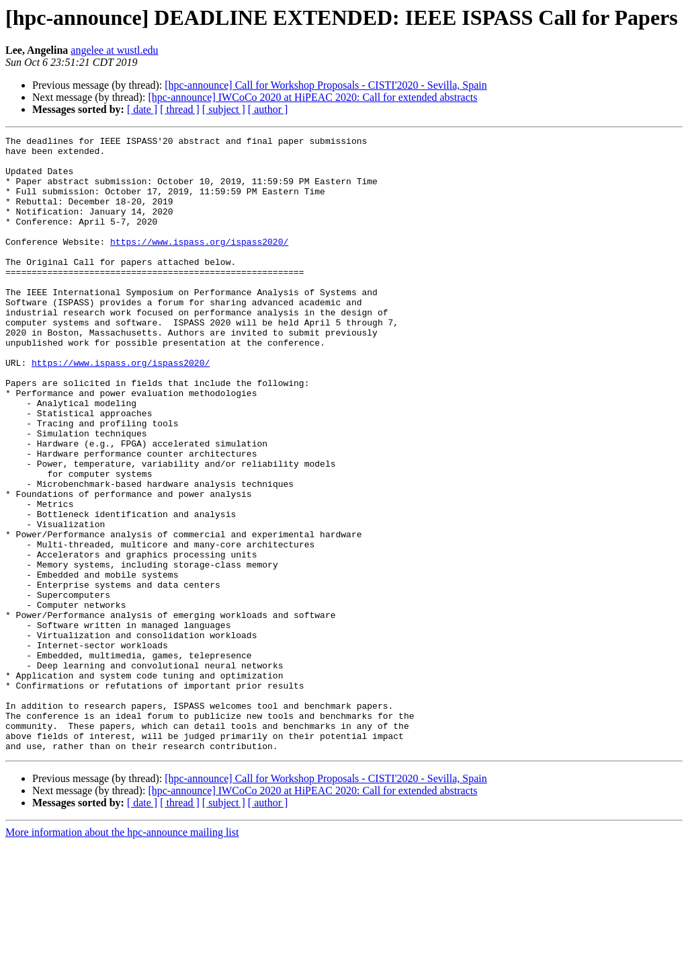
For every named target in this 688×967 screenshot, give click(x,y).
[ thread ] (180, 109)
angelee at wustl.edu (114, 50)
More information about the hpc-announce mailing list (122, 955)
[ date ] (142, 109)
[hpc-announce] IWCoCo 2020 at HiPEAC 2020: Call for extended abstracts (312, 97)
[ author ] (268, 109)
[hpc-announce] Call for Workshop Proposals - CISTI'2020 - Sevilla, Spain (325, 85)
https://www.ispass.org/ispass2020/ (199, 264)
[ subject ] (223, 109)
